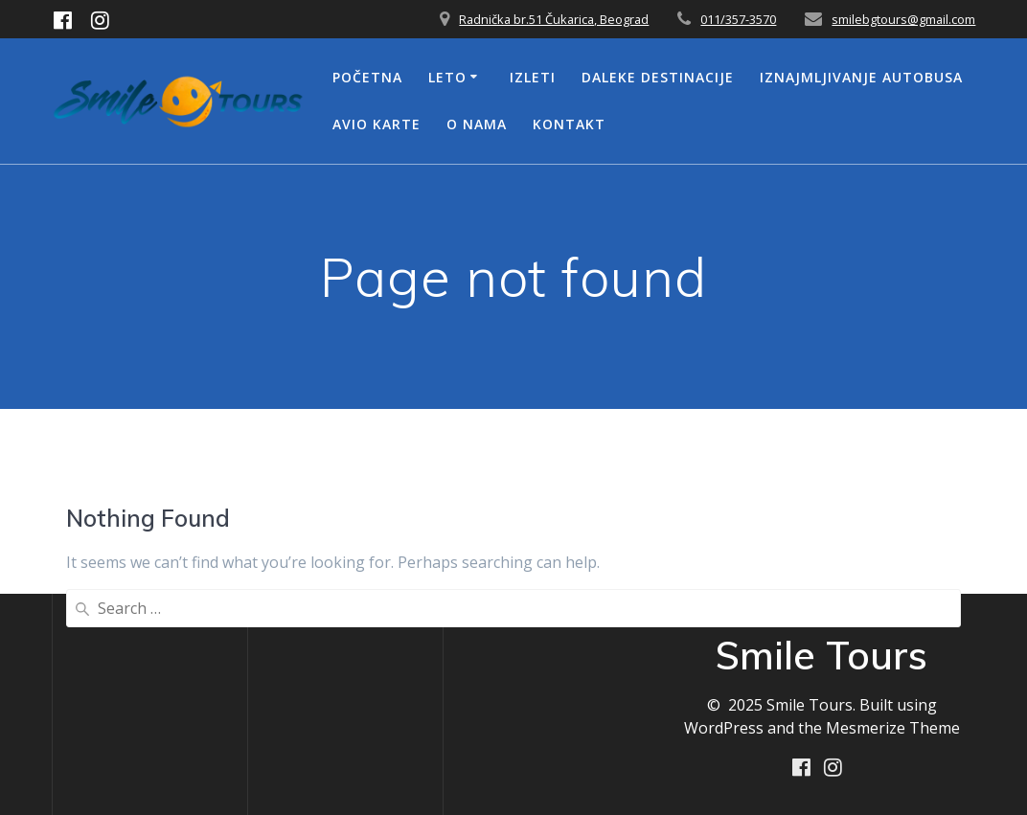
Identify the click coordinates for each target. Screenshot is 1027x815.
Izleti (533, 77)
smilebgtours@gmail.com (903, 19)
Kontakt (569, 124)
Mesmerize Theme (893, 727)
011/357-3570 (738, 19)
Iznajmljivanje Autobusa (861, 77)
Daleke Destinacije (658, 77)
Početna (367, 77)
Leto (447, 77)
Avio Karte (376, 124)
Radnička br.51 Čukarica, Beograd (554, 19)
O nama (476, 124)
